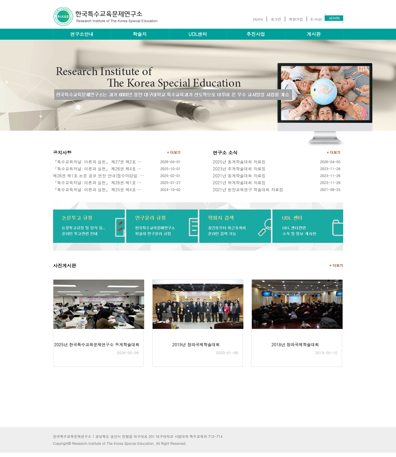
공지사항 (62, 152)
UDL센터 (198, 34)
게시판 (314, 34)
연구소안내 (81, 34)
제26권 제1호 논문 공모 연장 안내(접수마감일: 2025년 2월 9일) (99, 176)
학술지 (140, 34)
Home (258, 19)
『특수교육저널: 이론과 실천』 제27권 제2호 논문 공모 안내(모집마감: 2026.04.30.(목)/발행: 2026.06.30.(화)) (99, 162)
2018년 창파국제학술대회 (295, 344)
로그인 (276, 19)
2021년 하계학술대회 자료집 (239, 182)
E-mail (316, 19)
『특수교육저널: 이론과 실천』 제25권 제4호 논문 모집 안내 (99, 189)
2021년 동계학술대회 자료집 (239, 176)
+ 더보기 (174, 152)
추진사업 (256, 34)
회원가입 (296, 19)
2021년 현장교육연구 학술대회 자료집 (248, 189)
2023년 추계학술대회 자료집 (239, 169)
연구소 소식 (225, 152)
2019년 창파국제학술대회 (196, 344)
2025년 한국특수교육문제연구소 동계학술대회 (97, 344)
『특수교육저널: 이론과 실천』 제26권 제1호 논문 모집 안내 (99, 182)
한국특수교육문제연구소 (108, 16)
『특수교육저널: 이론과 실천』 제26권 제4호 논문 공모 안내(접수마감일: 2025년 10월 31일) (99, 169)
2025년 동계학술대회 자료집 (239, 162)
